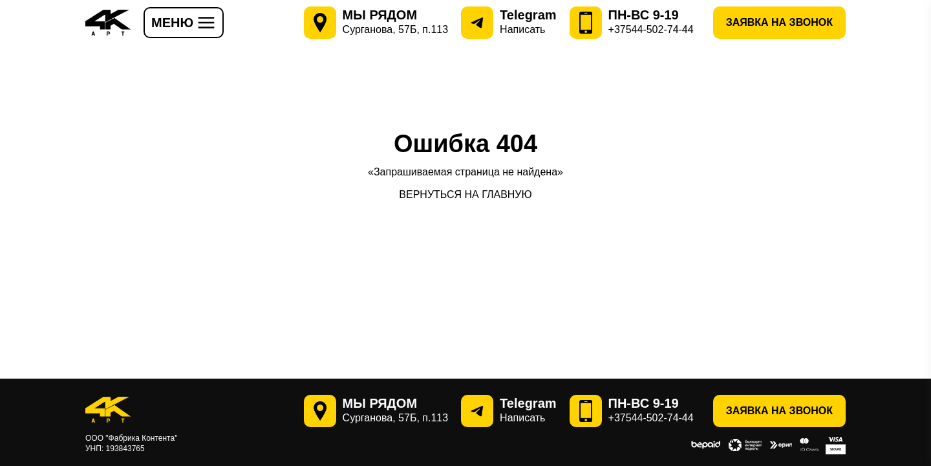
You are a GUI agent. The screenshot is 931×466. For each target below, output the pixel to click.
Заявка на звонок (779, 22)
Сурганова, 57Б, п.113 (396, 29)
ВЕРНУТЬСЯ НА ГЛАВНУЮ (465, 194)
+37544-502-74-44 (651, 29)
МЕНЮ (183, 22)
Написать (522, 29)
